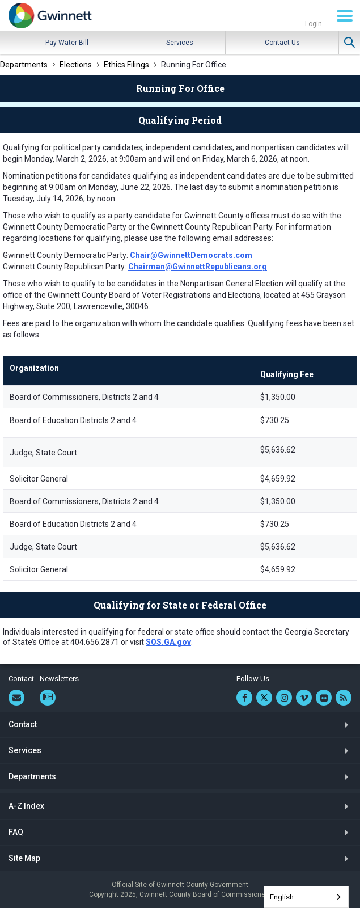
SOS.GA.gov (168, 642)
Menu (345, 16)
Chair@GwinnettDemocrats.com (191, 255)
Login (313, 24)
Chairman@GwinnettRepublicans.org (197, 266)
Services (179, 43)
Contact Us (282, 43)
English (282, 897)
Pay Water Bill (66, 43)
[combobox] (306, 897)
